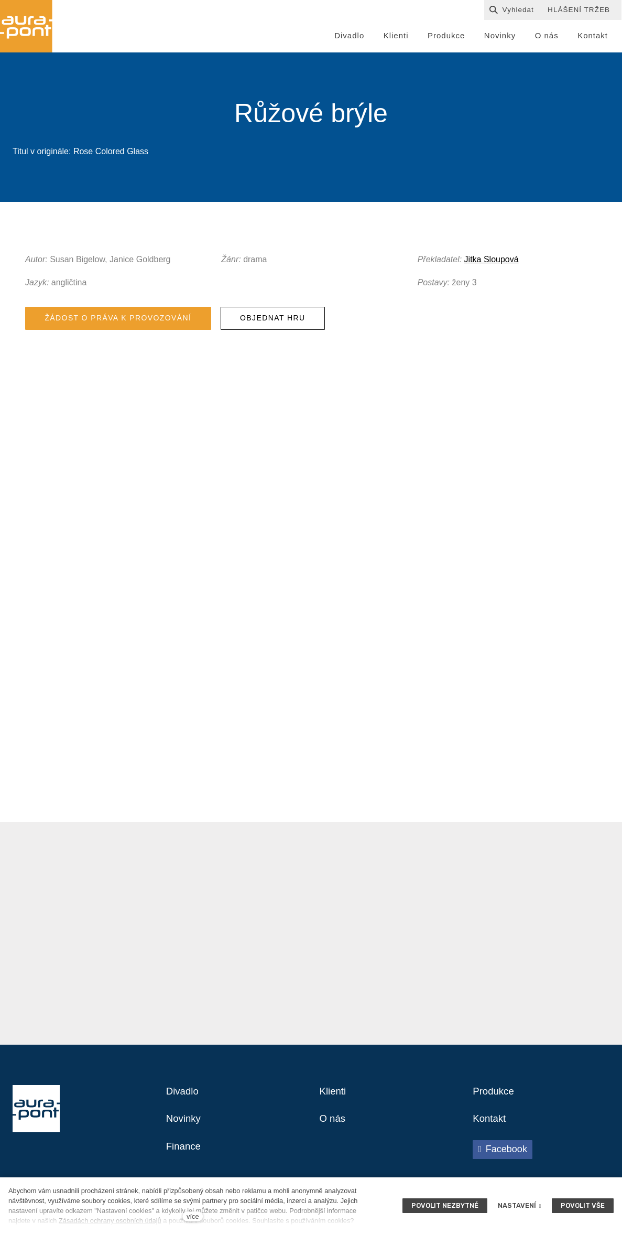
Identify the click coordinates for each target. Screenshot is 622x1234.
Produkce (495, 1097)
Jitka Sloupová (491, 261)
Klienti (334, 1097)
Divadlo (183, 1097)
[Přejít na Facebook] (502, 1156)
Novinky (184, 1126)
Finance (184, 1154)
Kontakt (490, 1126)
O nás (333, 1126)
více (193, 1216)
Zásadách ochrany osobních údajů (110, 1221)
